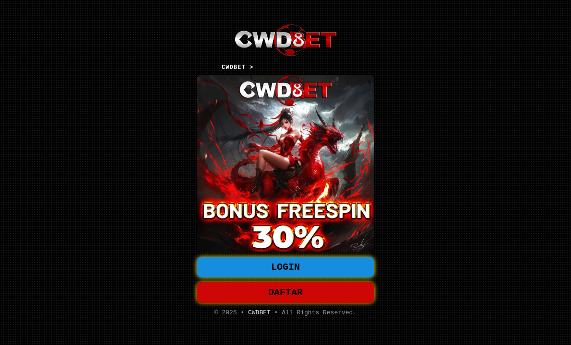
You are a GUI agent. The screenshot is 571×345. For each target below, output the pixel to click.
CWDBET (259, 315)
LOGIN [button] (285, 266)
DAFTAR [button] (285, 293)
